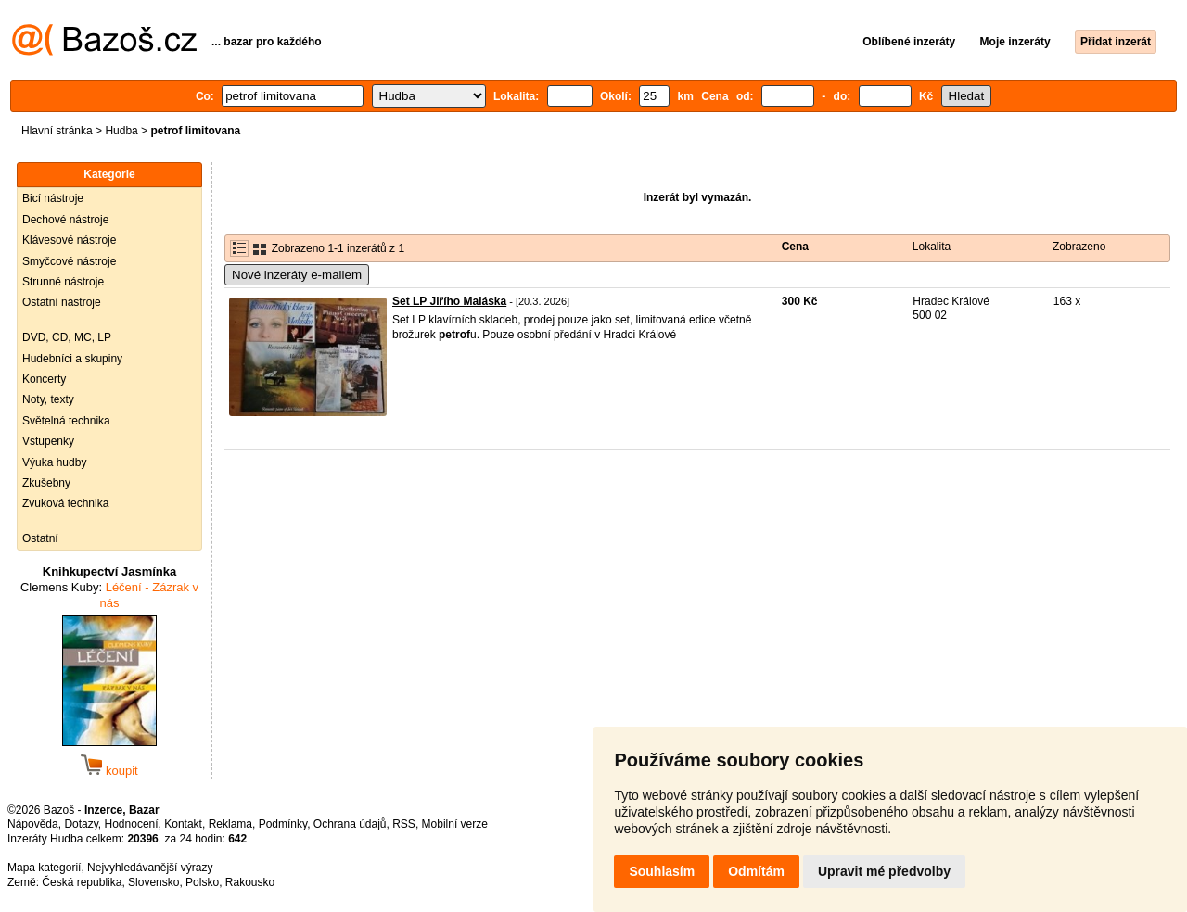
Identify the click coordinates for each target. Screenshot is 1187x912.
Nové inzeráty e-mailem (297, 275)
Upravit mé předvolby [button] (884, 871)
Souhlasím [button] (662, 871)
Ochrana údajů (350, 823)
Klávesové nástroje (69, 240)
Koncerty (44, 379)
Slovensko (153, 882)
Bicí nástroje (52, 198)
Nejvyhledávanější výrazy (149, 867)
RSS (403, 823)
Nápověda (32, 823)
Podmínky (283, 823)
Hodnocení (132, 823)
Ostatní (40, 538)
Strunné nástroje (63, 281)
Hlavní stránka (57, 130)
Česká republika (81, 882)
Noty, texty (48, 399)
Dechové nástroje (65, 219)
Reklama (230, 823)
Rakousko (249, 882)
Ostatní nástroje (61, 302)
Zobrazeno (1079, 246)
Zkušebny (46, 482)
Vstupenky (48, 441)
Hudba (121, 130)
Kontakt (183, 823)
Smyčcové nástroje (69, 261)
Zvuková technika (65, 503)
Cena (795, 246)
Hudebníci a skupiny (72, 358)
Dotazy (80, 823)
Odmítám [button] (756, 871)
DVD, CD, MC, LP (66, 337)
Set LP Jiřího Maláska (449, 301)
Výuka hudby (54, 462)
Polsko (202, 882)
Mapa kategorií (44, 867)
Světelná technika (66, 420)
